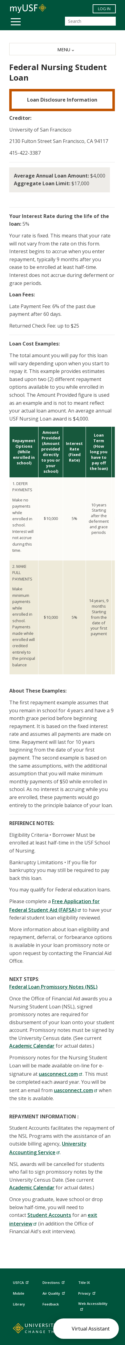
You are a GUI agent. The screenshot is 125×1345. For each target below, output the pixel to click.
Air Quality (54, 1293)
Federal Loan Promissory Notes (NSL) (53, 986)
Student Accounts (49, 1215)
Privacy (87, 1293)
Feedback (50, 1304)
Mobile (18, 1293)
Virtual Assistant (91, 1328)
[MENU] (62, 49)
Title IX (84, 1282)
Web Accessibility (92, 1306)
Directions (53, 1282)
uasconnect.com (61, 1074)
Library (19, 1304)
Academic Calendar (31, 1045)
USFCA (21, 1282)
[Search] (90, 21)
